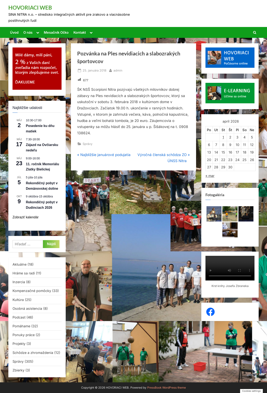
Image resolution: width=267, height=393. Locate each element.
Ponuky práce (24, 335)
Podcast (19, 317)
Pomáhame (21, 326)
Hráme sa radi (24, 273)
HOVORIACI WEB (30, 7)
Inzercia (19, 282)
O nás (28, 32)
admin (117, 70)
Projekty (19, 344)
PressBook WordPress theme (166, 387)
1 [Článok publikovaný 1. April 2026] (223, 137)
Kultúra (18, 300)
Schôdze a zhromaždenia (33, 353)
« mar (209, 176)
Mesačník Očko (56, 32)
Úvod (14, 32)
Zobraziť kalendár (26, 217)
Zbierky (18, 370)
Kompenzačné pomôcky (32, 291)
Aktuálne (19, 264)
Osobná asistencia (27, 308)
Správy (87, 144)
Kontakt (79, 32)
